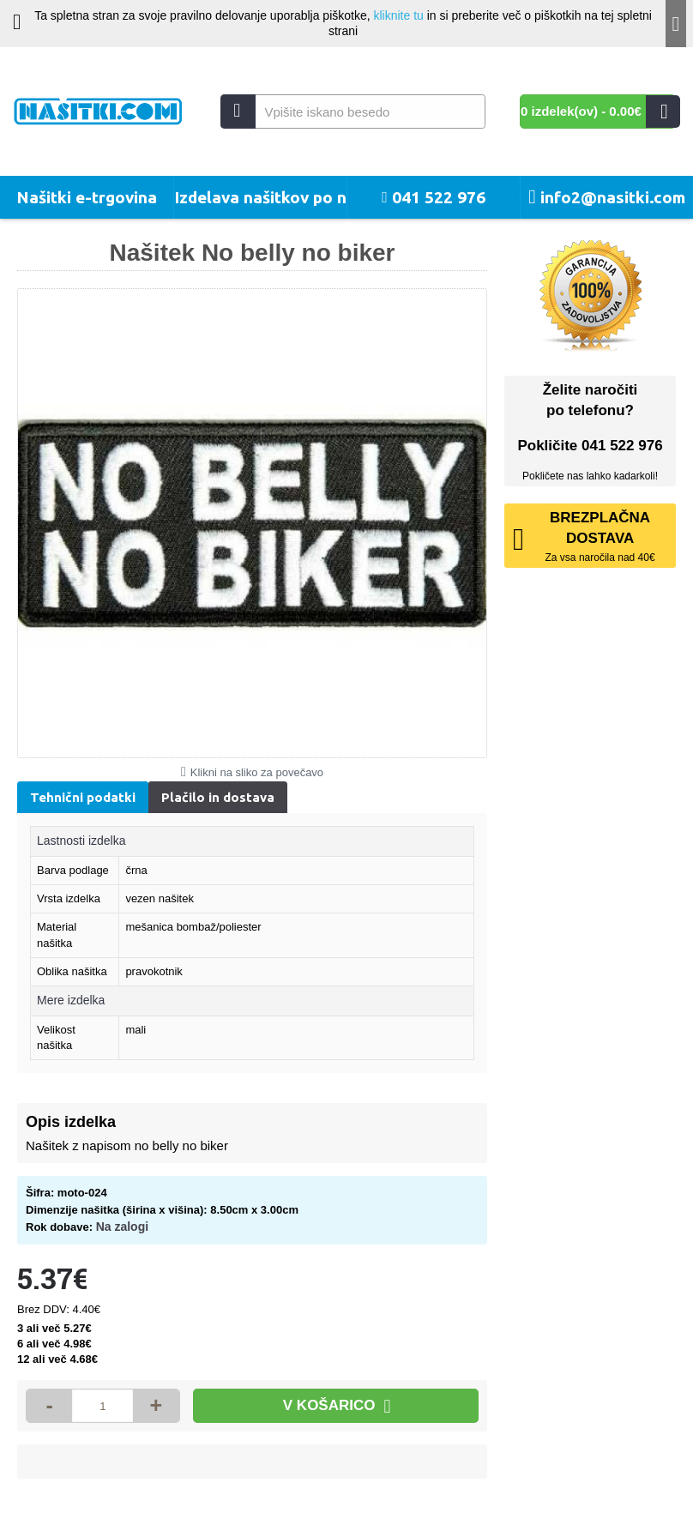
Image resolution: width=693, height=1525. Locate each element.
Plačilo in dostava (217, 797)
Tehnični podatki (83, 797)
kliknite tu (398, 15)
